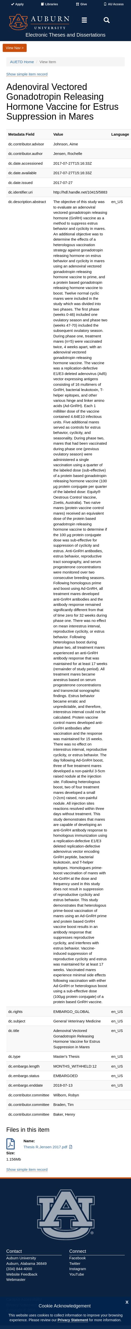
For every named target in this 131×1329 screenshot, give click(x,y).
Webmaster (15, 1279)
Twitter (74, 1263)
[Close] (126, 1301)
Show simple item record (26, 74)
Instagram (77, 1269)
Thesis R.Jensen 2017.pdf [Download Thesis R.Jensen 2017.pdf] (48, 1147)
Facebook (77, 1258)
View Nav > (15, 48)
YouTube (76, 1274)
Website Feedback (21, 1274)
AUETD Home (22, 62)
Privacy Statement (72, 1320)
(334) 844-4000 (19, 1269)
